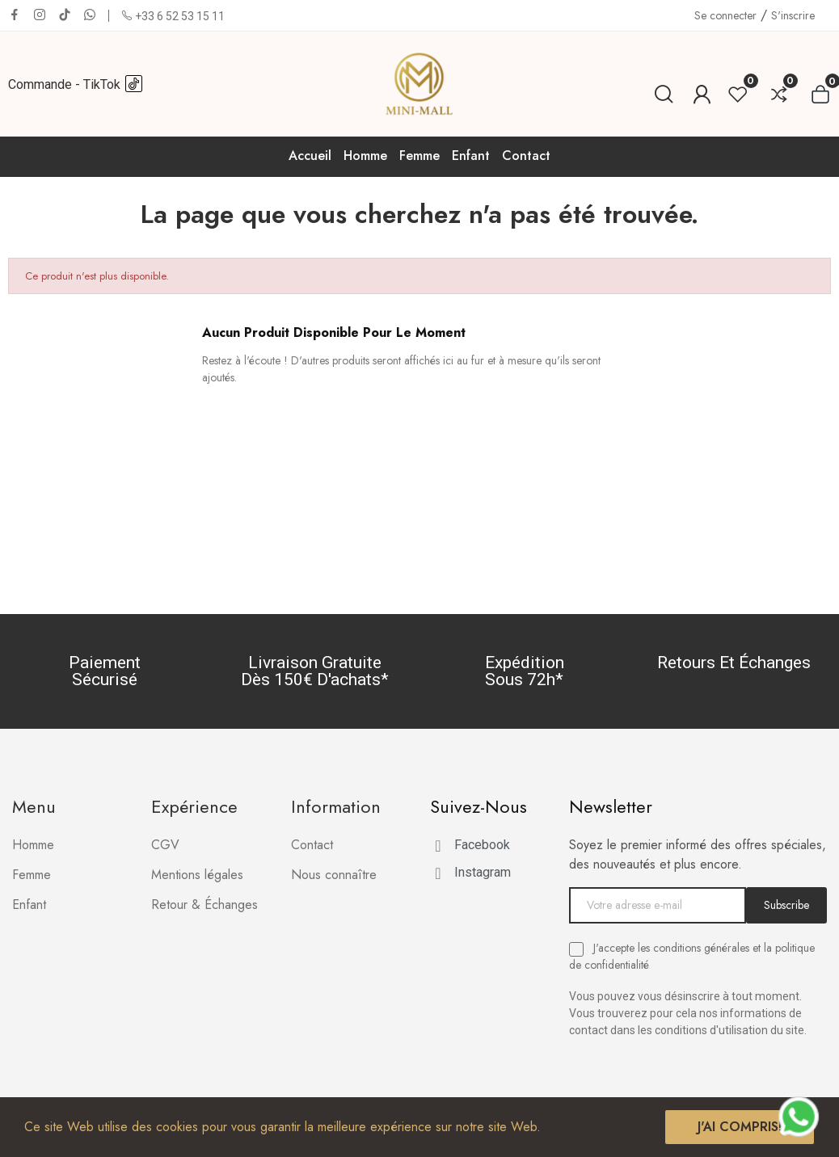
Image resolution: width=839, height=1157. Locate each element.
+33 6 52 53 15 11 (180, 16)
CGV (165, 844)
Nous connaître (334, 874)
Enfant (29, 904)
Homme (33, 844)
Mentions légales (197, 874)
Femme (31, 874)
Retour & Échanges (204, 904)
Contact (312, 844)
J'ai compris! (740, 1126)
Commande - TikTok (76, 84)
